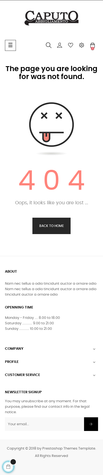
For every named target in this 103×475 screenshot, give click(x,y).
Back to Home (51, 226)
